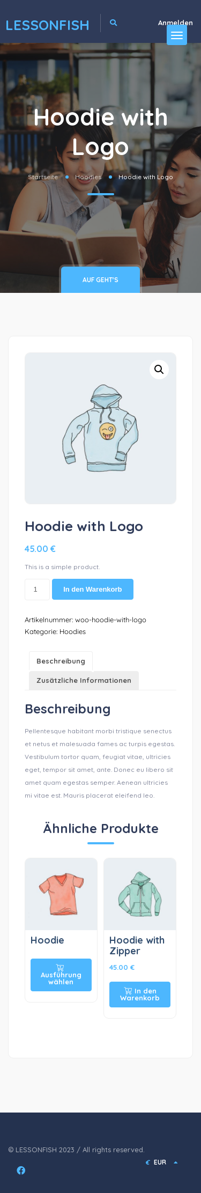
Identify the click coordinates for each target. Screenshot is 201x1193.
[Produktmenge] (37, 589)
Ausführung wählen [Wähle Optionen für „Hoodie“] (61, 975)
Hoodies (88, 177)
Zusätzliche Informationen (83, 680)
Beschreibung (60, 661)
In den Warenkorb (92, 589)
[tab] (61, 661)
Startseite (43, 177)
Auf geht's (100, 280)
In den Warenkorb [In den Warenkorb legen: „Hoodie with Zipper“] (140, 994)
